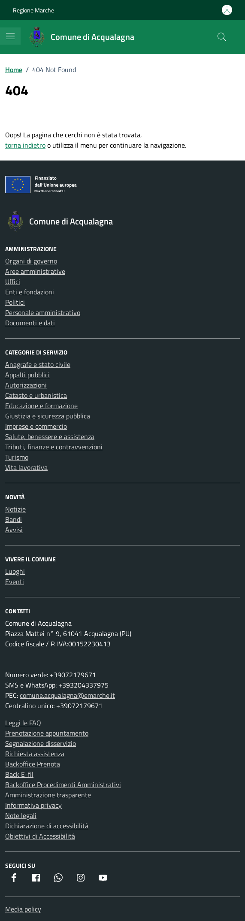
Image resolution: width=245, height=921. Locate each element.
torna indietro (25, 145)
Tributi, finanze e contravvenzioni (54, 447)
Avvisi (14, 529)
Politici (15, 302)
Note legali (20, 815)
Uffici (12, 281)
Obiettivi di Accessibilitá (40, 836)
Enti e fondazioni (29, 292)
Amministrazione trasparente (48, 795)
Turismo (16, 457)
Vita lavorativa (26, 467)
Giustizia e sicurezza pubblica (47, 416)
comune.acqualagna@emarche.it (67, 695)
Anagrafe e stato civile (37, 364)
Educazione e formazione (41, 405)
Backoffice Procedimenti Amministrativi (63, 784)
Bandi (13, 519)
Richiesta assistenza (34, 753)
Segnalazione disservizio (40, 743)
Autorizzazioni (26, 385)
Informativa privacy (33, 805)
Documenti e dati (30, 323)
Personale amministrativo (42, 312)
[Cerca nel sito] (222, 37)
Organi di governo (31, 261)
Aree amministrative (35, 271)
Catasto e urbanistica (36, 395)
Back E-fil (19, 774)
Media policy (23, 909)
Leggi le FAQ (23, 723)
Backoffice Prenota (32, 764)
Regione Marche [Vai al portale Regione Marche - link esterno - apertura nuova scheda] (33, 10)
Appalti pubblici (27, 375)
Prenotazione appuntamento (46, 733)
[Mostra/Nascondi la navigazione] (10, 36)
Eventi (14, 581)
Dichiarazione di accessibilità (46, 826)
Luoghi (15, 571)
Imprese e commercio (36, 426)
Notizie (15, 509)
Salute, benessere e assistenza (49, 436)
